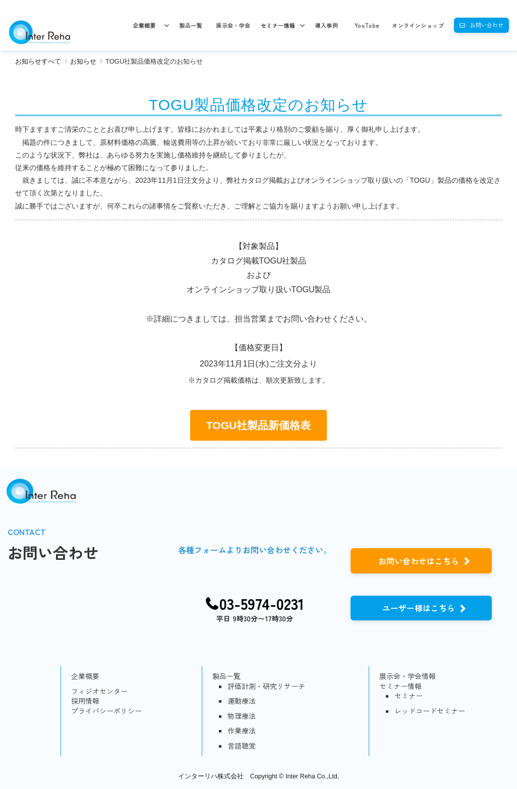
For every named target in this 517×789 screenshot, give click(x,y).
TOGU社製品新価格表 (258, 425)
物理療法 (241, 716)
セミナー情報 (278, 25)
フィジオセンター (99, 691)
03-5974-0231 (261, 604)
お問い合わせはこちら (418, 561)
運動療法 (241, 701)
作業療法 (241, 730)
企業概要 (144, 25)
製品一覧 (190, 25)
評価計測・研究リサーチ (266, 686)
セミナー (408, 696)
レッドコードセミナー (429, 711)
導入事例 (326, 25)
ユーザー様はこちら (418, 608)
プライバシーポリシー (106, 711)
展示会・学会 (233, 25)
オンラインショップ (418, 25)
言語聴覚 (241, 746)
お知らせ (83, 61)
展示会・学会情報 (407, 676)
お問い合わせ (486, 25)
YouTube (367, 25)
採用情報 (85, 701)
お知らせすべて (38, 61)
